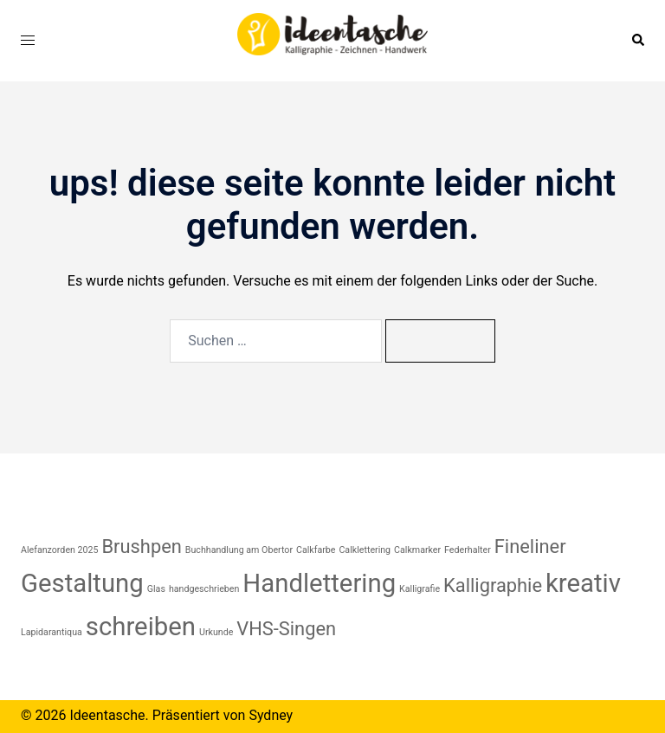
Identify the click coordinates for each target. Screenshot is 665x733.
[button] (637, 41)
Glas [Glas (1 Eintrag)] (156, 589)
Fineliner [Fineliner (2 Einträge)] (530, 546)
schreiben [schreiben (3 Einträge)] (141, 626)
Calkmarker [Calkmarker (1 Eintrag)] (417, 550)
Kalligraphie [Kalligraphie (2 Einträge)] (492, 585)
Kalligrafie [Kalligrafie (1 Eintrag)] (419, 589)
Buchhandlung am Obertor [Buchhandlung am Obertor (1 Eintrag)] (239, 550)
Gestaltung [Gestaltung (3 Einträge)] (82, 583)
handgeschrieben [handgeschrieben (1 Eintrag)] (204, 589)
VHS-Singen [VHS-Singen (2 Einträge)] (286, 629)
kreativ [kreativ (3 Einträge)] (583, 583)
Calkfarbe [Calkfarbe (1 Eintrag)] (315, 550)
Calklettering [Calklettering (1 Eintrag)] (365, 550)
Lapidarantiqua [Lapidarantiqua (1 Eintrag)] (51, 632)
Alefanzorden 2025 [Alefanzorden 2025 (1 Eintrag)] (60, 550)
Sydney (271, 715)
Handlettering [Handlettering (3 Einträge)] (319, 583)
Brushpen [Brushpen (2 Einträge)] (142, 546)
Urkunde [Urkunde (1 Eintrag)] (216, 632)
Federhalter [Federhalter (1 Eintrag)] (467, 550)
